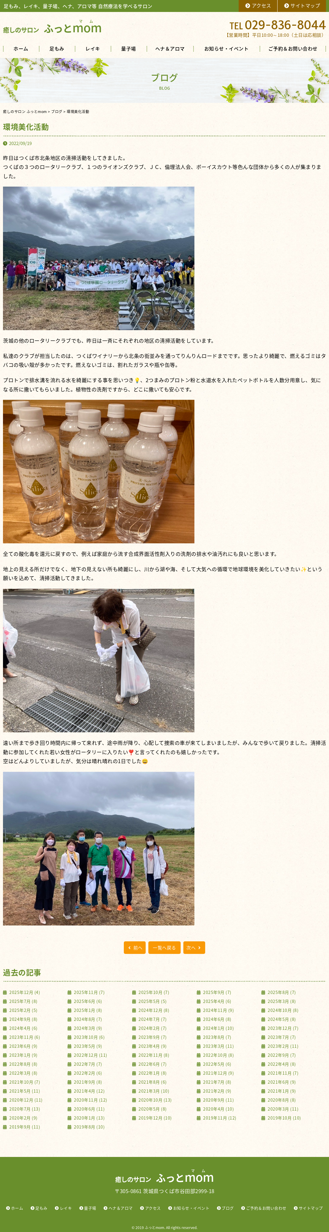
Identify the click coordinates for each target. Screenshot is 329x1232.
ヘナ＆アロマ (170, 48)
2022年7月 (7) (87, 1064)
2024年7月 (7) (152, 1019)
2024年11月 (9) (218, 1010)
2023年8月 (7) (216, 1037)
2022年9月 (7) (281, 1055)
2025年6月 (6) (87, 1001)
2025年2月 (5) (23, 1010)
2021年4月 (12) (89, 1091)
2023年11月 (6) (24, 1037)
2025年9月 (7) (216, 992)
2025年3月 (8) (281, 1001)
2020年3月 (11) (283, 1109)
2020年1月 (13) (89, 1118)
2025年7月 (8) (23, 1001)
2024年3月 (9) (87, 1028)
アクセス (258, 5)
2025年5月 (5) (152, 1001)
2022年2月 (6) (87, 1073)
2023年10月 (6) (89, 1037)
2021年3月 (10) (154, 1091)
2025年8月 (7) (281, 992)
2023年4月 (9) (152, 1046)
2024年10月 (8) (283, 1010)
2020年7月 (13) (24, 1109)
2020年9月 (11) (218, 1100)
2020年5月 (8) (152, 1109)
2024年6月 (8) (216, 1019)
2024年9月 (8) (23, 1019)
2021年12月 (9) (218, 1073)
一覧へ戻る (164, 947)
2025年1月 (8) (87, 1010)
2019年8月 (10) (89, 1127)
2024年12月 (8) (154, 1010)
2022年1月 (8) (152, 1073)
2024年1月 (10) (218, 1028)
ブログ (228, 1208)
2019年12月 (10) (155, 1118)
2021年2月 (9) (216, 1091)
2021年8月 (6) (152, 1082)
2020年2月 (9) (23, 1118)
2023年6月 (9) (23, 1046)
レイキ (92, 48)
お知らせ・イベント (226, 48)
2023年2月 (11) (283, 1046)
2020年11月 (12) (90, 1100)
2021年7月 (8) (216, 1082)
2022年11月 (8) (154, 1055)
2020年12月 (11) (25, 1100)
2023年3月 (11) (218, 1046)
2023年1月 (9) (23, 1055)
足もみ (56, 48)
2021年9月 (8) (87, 1082)
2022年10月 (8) (218, 1055)
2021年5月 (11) (24, 1091)
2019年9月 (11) (24, 1127)
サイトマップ (302, 5)
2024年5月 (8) (281, 1019)
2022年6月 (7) (152, 1064)
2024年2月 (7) (152, 1028)
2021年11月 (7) (283, 1073)
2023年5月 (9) (87, 1046)
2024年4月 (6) (23, 1028)
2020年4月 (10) (218, 1109)
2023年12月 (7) (283, 1028)
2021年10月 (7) (24, 1082)
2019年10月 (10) (284, 1118)
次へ (194, 947)
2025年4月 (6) (216, 1001)
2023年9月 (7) (152, 1037)
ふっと (52, 28)
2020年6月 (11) (89, 1109)
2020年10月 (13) (155, 1100)
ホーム (20, 48)
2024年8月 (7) (87, 1019)
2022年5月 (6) (216, 1064)
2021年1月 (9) (281, 1091)
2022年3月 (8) (23, 1073)
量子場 (128, 48)
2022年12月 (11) (90, 1055)
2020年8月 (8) (281, 1100)
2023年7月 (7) (281, 1037)
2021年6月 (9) (281, 1082)
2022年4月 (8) (281, 1064)
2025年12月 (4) (24, 992)
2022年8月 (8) (23, 1064)
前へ (135, 947)
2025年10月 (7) (154, 992)
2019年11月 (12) (219, 1118)
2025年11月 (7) (89, 992)
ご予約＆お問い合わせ (293, 48)
